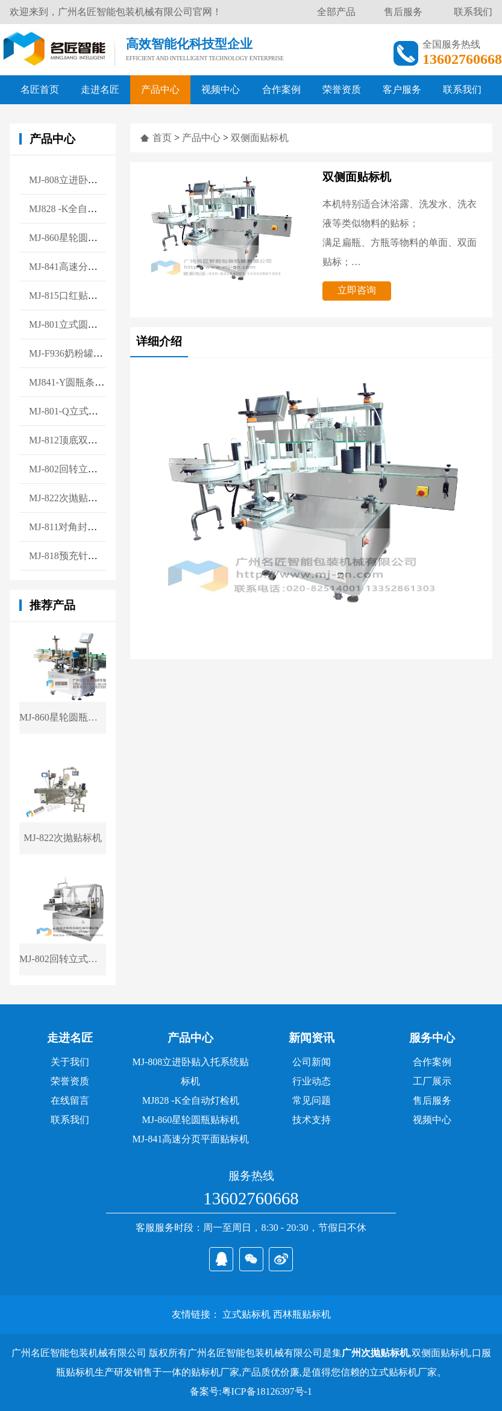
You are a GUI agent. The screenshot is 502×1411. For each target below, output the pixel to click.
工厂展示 (432, 1081)
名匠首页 (39, 89)
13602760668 (250, 1198)
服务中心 (432, 1037)
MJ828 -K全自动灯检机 (190, 1100)
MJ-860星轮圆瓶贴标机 (190, 1120)
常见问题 (311, 1100)
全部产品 (336, 12)
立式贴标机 (246, 1314)
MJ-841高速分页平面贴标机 (190, 1139)
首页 (162, 138)
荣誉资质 (341, 89)
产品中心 (160, 89)
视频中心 (220, 89)
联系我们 (473, 12)
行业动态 (311, 1081)
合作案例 (281, 89)
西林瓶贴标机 (302, 1314)
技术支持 (311, 1120)
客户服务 (402, 89)
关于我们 (70, 1062)
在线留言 (70, 1100)
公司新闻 (311, 1062)
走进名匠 (100, 89)
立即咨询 (356, 290)
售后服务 (403, 12)
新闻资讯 (311, 1037)
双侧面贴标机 (260, 138)
